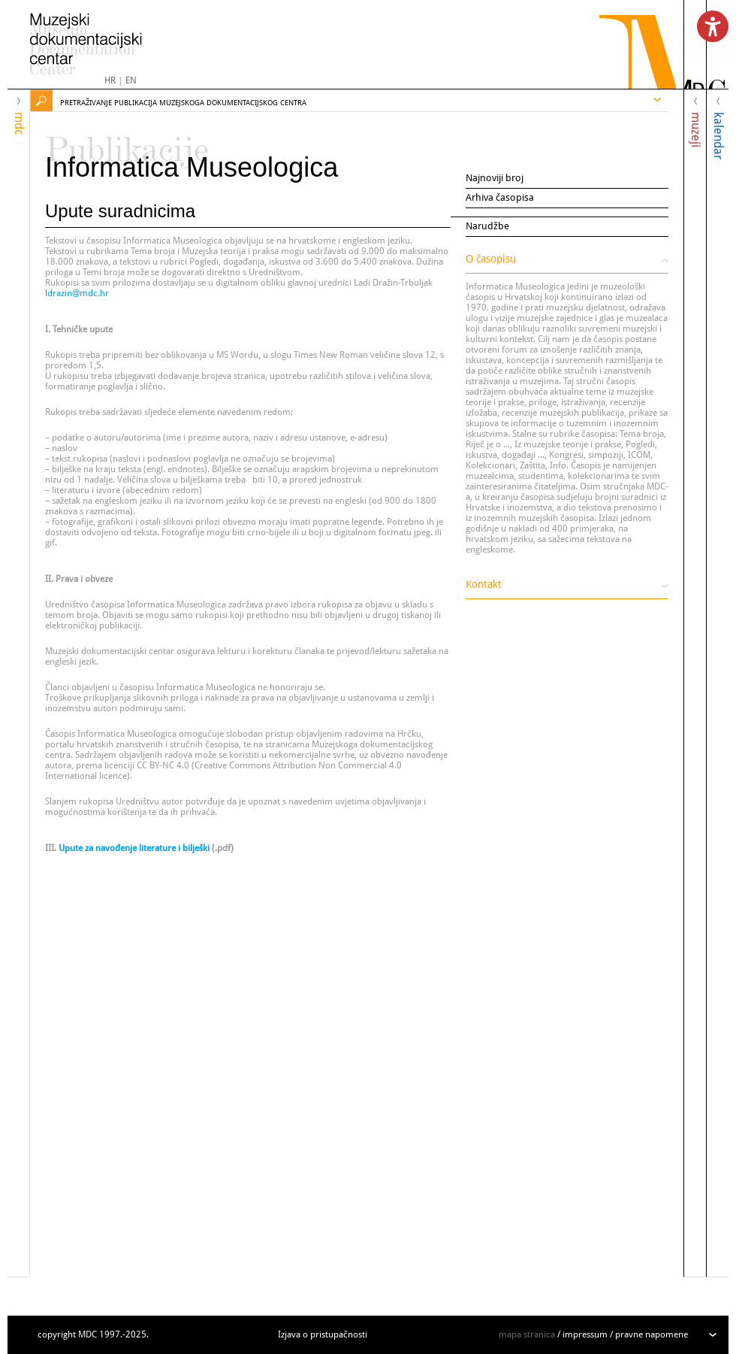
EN (131, 80)
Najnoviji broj (494, 177)
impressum (585, 1334)
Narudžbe (487, 226)
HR (110, 80)
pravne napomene (651, 1334)
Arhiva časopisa (500, 197)
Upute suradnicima (120, 211)
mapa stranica (527, 1334)
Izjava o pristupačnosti (322, 1334)
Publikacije (127, 143)
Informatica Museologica (191, 167)
